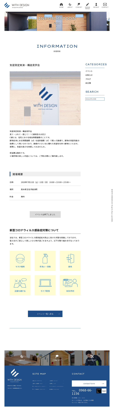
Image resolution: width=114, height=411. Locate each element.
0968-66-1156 (82, 392)
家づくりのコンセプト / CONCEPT (38, 386)
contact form (93, 383)
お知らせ (89, 75)
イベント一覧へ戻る (48, 314)
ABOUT (70, 5)
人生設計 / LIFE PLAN (53, 380)
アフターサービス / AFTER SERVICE (56, 386)
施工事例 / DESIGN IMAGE (54, 389)
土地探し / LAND (53, 383)
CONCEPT (79, 5)
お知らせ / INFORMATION (37, 380)
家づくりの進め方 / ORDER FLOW (38, 389)
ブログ (88, 79)
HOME (61, 5)
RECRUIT (96, 5)
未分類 (88, 83)
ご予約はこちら (48, 214)
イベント (89, 71)
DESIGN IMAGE (87, 6)
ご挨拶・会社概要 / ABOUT (37, 383)
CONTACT (105, 5)
